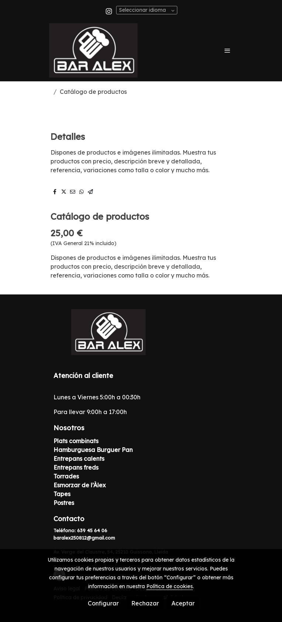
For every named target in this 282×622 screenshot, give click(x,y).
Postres (63, 502)
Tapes (61, 494)
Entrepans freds (76, 467)
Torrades (66, 476)
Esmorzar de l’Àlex (79, 485)
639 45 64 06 (92, 530)
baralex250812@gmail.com (84, 538)
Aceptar (183, 603)
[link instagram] (109, 10)
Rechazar (145, 603)
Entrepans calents (78, 458)
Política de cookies (169, 586)
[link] (93, 50)
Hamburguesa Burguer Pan (93, 449)
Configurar (103, 603)
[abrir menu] (227, 50)
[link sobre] (141, 336)
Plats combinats (75, 441)
